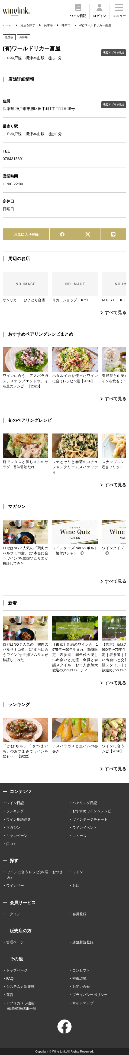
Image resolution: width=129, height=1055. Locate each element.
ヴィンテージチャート (90, 819)
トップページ (16, 970)
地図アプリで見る (113, 52)
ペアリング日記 (84, 803)
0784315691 (13, 159)
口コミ (11, 844)
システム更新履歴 (20, 987)
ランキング (15, 811)
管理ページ (15, 942)
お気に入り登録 (26, 234)
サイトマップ (82, 1003)
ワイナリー (15, 886)
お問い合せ (81, 987)
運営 (9, 995)
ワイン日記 (15, 803)
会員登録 (79, 914)
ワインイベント (84, 828)
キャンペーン (16, 836)
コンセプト (81, 970)
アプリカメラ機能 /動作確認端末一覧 (21, 1006)
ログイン (13, 914)
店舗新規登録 (82, 942)
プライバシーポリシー (90, 995)
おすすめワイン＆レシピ (91, 811)
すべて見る (113, 312)
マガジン (13, 828)
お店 (75, 886)
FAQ (10, 978)
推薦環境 (79, 978)
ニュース (79, 836)
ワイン (77, 872)
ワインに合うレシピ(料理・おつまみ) (35, 874)
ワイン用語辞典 (18, 819)
